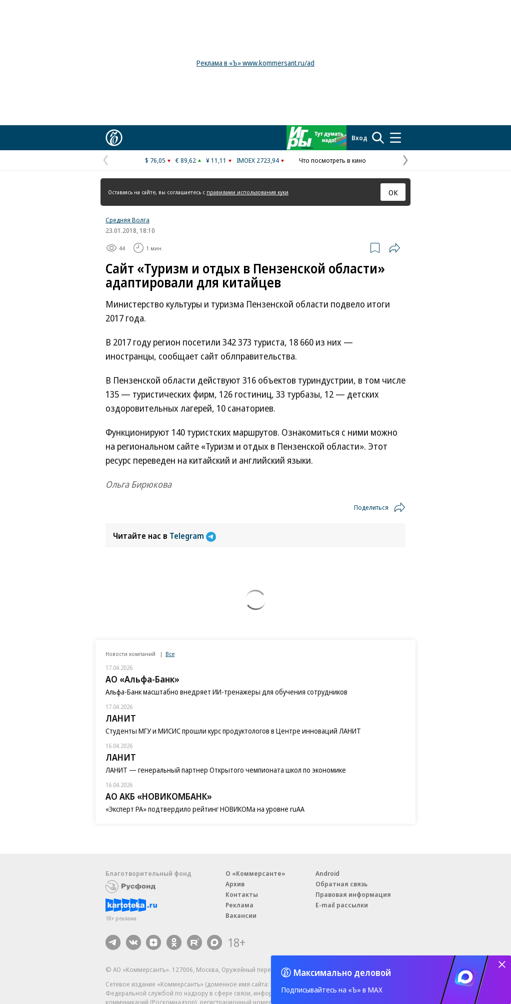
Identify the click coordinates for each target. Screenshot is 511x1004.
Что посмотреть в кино (332, 160)
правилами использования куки (247, 192)
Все (170, 653)
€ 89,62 (186, 160)
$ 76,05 (155, 160)
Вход (360, 137)
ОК (393, 192)
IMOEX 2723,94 (257, 160)
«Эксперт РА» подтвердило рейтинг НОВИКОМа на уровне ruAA (205, 809)
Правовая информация (353, 894)
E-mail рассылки (342, 904)
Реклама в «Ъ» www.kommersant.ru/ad (255, 63)
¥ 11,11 (216, 160)
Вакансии (241, 915)
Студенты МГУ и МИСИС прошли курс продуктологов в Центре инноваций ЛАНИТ (233, 731)
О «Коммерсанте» (256, 873)
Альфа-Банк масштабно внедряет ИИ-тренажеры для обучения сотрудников (227, 692)
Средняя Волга (128, 219)
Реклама (240, 904)
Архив (235, 883)
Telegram (193, 535)
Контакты (242, 894)
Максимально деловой (342, 972)
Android (328, 873)
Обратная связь (342, 883)
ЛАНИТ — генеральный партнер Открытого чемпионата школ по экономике (226, 770)
